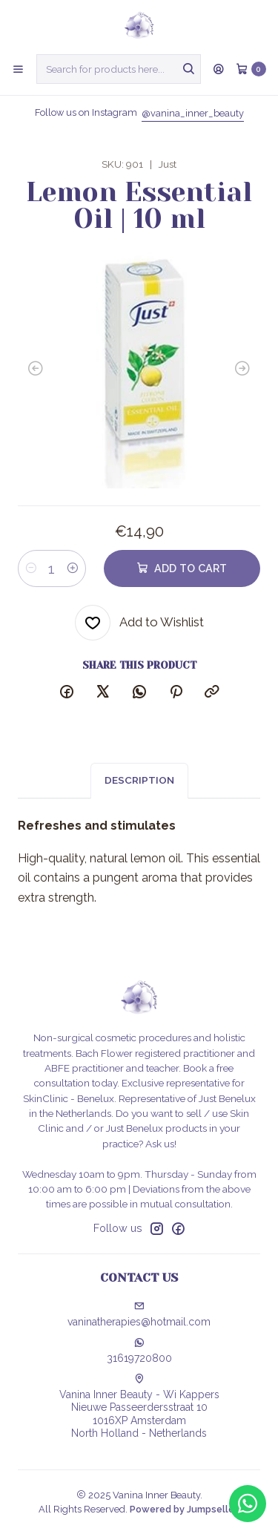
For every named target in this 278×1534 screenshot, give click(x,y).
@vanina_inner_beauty (193, 113)
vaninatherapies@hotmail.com (139, 1314)
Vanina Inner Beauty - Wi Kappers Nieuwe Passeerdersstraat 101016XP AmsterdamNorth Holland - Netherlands (139, 1407)
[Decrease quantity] (31, 568)
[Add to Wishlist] (139, 622)
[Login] (219, 69)
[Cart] (251, 69)
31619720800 (139, 1350)
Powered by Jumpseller (184, 1509)
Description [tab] (139, 791)
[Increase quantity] (72, 568)
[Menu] (18, 69)
